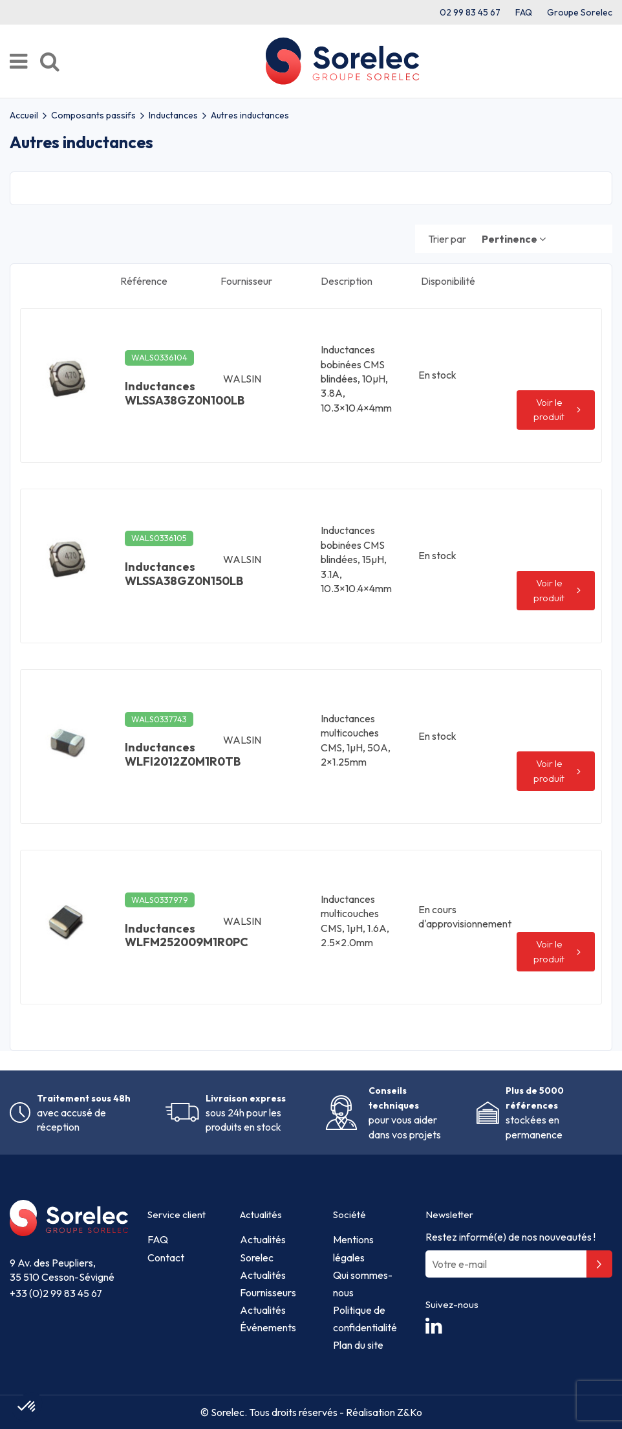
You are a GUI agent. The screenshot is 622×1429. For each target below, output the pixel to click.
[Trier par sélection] (513, 239)
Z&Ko (408, 1412)
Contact (165, 1257)
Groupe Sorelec (579, 12)
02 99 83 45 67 (470, 12)
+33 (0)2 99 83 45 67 (56, 1293)
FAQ (523, 12)
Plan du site (358, 1344)
